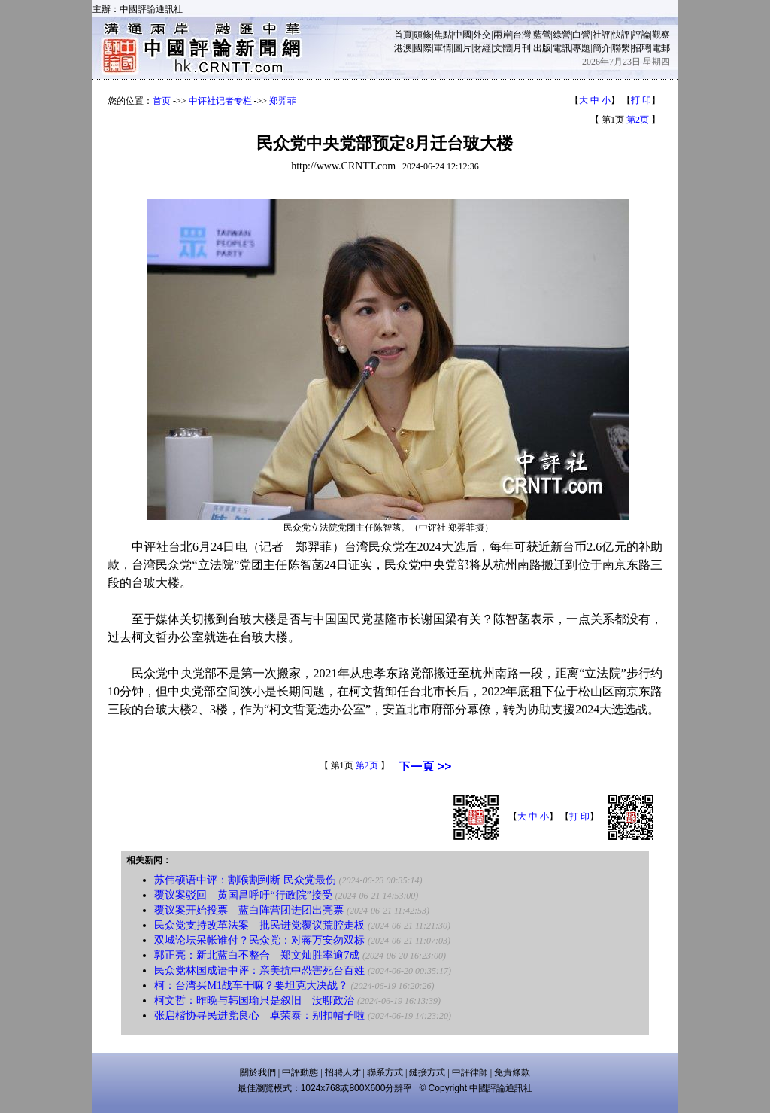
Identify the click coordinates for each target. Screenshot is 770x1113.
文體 (502, 48)
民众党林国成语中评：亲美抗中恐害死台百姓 (259, 970)
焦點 (443, 34)
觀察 (661, 34)
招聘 (641, 48)
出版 (542, 48)
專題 (581, 48)
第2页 (637, 119)
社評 (602, 34)
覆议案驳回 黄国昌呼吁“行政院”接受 (243, 895)
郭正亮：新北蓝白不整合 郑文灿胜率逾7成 (256, 955)
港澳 (403, 48)
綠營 (562, 34)
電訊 (562, 48)
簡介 (602, 48)
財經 (482, 48)
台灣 (522, 34)
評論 (641, 34)
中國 (462, 34)
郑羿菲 (282, 101)
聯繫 (621, 48)
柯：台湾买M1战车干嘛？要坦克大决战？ (250, 985)
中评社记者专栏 (220, 101)
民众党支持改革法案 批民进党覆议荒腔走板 (259, 925)
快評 (621, 34)
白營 (581, 34)
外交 (482, 34)
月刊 (522, 48)
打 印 (641, 100)
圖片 (462, 48)
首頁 (403, 34)
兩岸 (502, 34)
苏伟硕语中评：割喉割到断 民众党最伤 (245, 880)
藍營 (542, 34)
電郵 (661, 48)
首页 (162, 101)
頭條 (423, 34)
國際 (423, 48)
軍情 (443, 48)
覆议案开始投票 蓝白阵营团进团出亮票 (249, 910)
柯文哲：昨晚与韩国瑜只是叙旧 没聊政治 (254, 1000)
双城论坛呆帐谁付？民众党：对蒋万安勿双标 (259, 940)
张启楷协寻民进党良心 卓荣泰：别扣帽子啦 (259, 1015)
